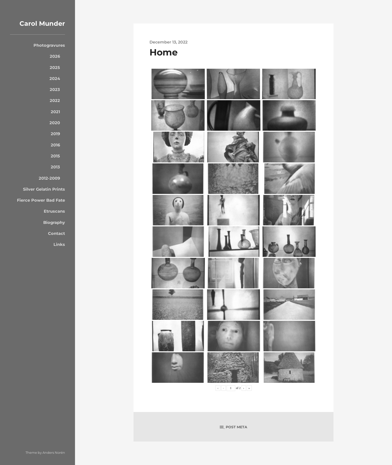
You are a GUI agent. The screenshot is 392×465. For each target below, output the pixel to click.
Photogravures (49, 45)
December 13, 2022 (169, 41)
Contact (56, 233)
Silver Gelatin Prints (44, 189)
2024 (55, 78)
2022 (55, 100)
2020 (55, 122)
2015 (55, 155)
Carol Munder (40, 23)
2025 (55, 67)
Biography (54, 222)
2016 (55, 144)
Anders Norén (53, 453)
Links (59, 244)
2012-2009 (49, 178)
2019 (55, 133)
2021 (55, 111)
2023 (55, 89)
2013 (55, 166)
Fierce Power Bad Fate (41, 200)
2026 (55, 56)
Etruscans (54, 211)
